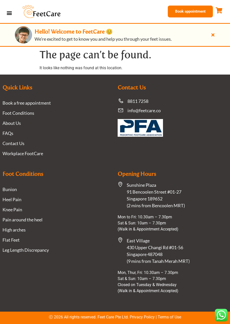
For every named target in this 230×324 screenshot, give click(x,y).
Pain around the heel (23, 219)
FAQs (8, 133)
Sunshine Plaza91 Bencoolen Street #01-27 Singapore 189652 (154, 191)
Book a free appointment (27, 103)
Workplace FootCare (23, 153)
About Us (12, 123)
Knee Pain (12, 209)
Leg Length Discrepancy (26, 250)
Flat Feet (11, 240)
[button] (9, 13)
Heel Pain (12, 199)
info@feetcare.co (144, 110)
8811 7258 (137, 101)
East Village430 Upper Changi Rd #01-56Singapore (155, 247)
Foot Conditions (18, 113)
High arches (14, 230)
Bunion (10, 189)
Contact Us (13, 143)
